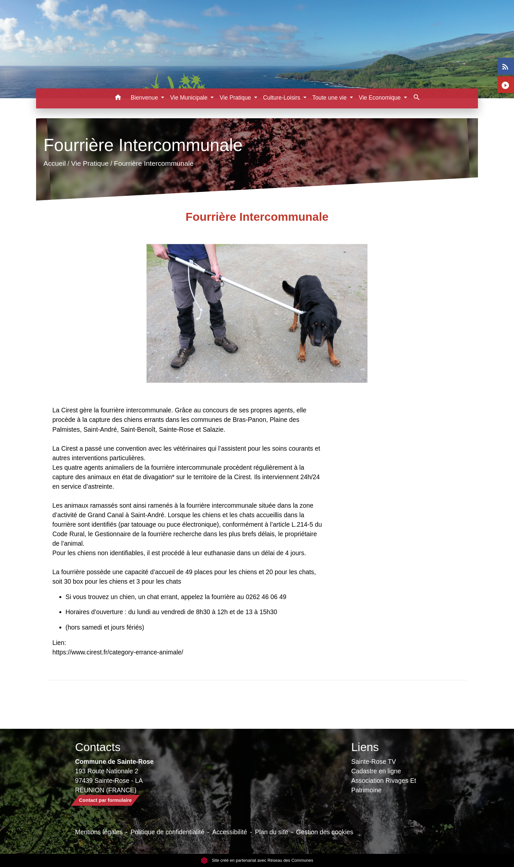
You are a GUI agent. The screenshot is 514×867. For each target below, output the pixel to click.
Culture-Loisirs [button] (282, 97)
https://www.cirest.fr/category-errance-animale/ (117, 652)
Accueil (54, 163)
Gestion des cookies (324, 832)
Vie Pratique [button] (236, 97)
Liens (365, 747)
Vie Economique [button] (381, 97)
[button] (118, 98)
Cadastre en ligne (376, 771)
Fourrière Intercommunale (153, 163)
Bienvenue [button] (145, 97)
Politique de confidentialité (167, 832)
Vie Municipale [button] (189, 97)
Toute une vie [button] (330, 97)
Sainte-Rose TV (373, 761)
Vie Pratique (90, 163)
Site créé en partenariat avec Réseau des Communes (257, 860)
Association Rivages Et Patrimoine (383, 785)
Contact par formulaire (105, 800)
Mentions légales (99, 832)
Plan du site (271, 832)
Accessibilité (229, 832)
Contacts (98, 747)
